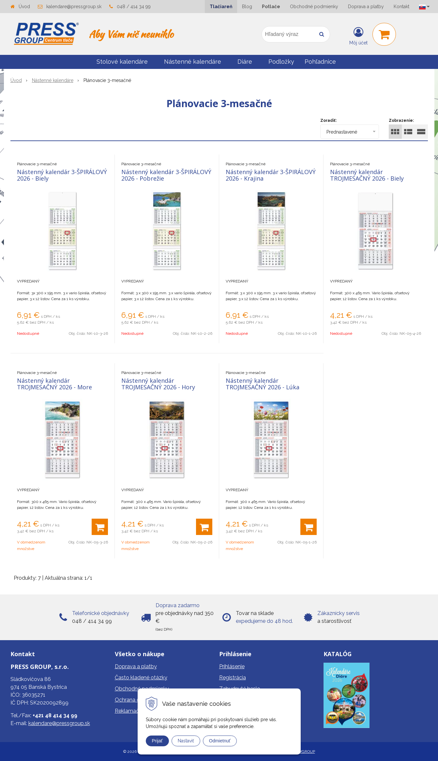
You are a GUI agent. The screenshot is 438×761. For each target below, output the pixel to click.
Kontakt (401, 6)
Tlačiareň (221, 6)
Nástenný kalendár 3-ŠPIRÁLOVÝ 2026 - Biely (62, 175)
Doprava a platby (366, 6)
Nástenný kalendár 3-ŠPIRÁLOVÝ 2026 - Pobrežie (166, 175)
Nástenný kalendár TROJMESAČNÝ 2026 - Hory (158, 384)
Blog (247, 6)
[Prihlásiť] (358, 35)
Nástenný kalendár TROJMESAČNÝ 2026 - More (54, 384)
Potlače (271, 6)
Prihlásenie (232, 666)
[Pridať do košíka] (100, 527)
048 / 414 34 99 (134, 6)
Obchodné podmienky (314, 6)
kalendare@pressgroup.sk (73, 6)
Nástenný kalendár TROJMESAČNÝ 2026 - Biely (367, 175)
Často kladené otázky (141, 677)
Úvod (24, 6)
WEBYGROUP (303, 751)
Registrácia (232, 677)
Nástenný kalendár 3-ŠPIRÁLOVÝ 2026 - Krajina (271, 175)
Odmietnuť (220, 740)
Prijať (157, 740)
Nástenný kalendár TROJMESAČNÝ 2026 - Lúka (262, 384)
